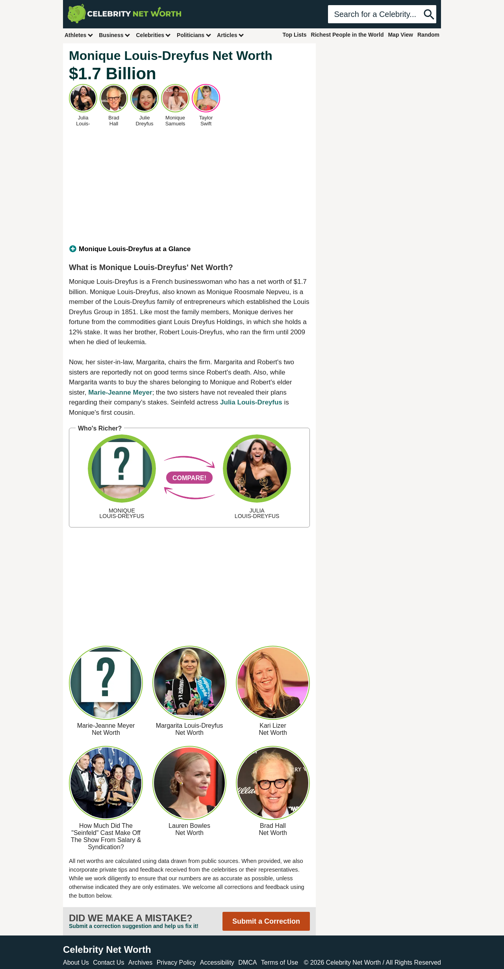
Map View (400, 35)
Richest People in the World (347, 35)
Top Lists (294, 35)
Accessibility (217, 962)
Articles (230, 35)
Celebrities (153, 35)
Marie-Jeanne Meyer (120, 392)
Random (428, 35)
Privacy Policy (176, 962)
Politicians (194, 35)
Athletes (79, 35)
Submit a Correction (266, 921)
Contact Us (108, 962)
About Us (76, 962)
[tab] (189, 249)
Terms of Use (279, 962)
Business (114, 35)
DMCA (247, 962)
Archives (140, 962)
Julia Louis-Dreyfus (251, 402)
